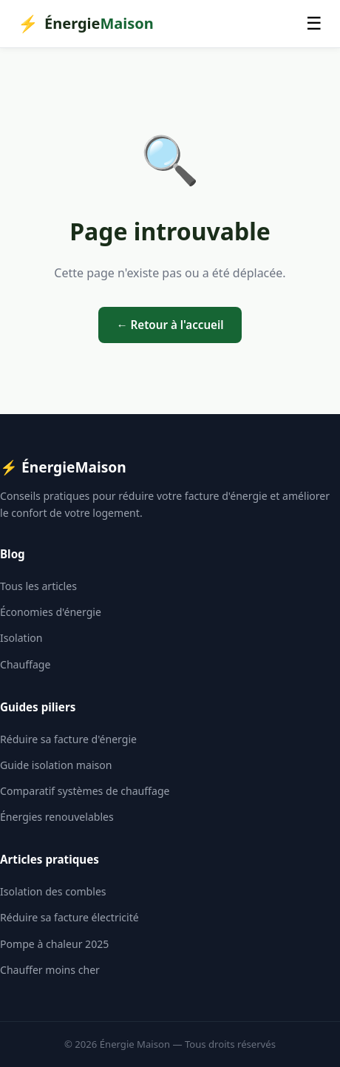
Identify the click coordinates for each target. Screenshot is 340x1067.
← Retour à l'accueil (169, 324)
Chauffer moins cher (50, 970)
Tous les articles (38, 586)
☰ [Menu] (314, 23)
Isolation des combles (53, 891)
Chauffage (25, 664)
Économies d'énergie (50, 612)
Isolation (21, 638)
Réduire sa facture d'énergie (68, 739)
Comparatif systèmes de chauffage (84, 791)
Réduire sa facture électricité (69, 917)
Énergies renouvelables (57, 817)
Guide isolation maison (56, 765)
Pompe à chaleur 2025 (54, 944)
